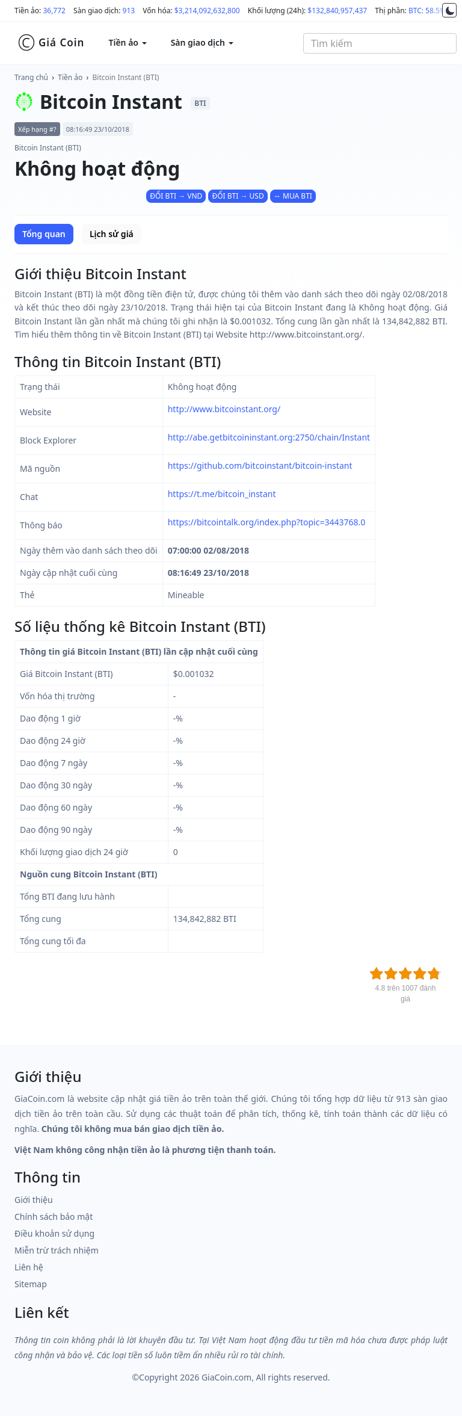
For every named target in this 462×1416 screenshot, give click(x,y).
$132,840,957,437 (337, 10)
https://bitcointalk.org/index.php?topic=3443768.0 (267, 522)
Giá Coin (50, 42)
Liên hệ (28, 1267)
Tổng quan (44, 234)
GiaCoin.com (226, 1377)
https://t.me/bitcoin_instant (222, 493)
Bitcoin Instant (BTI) (126, 77)
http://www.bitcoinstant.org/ (224, 409)
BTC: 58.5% (427, 10)
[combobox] (380, 43)
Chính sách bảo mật (53, 1216)
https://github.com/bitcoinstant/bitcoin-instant (260, 465)
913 (129, 10)
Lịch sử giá (112, 234)
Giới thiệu (33, 1199)
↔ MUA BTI (293, 196)
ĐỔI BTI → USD (237, 196)
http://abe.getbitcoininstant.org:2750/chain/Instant (269, 437)
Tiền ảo (70, 77)
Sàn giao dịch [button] (202, 42)
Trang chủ (31, 77)
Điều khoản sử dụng (54, 1233)
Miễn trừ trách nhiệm (56, 1250)
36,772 (54, 10)
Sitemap (30, 1284)
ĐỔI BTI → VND (176, 196)
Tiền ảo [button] (127, 42)
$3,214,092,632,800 (207, 10)
